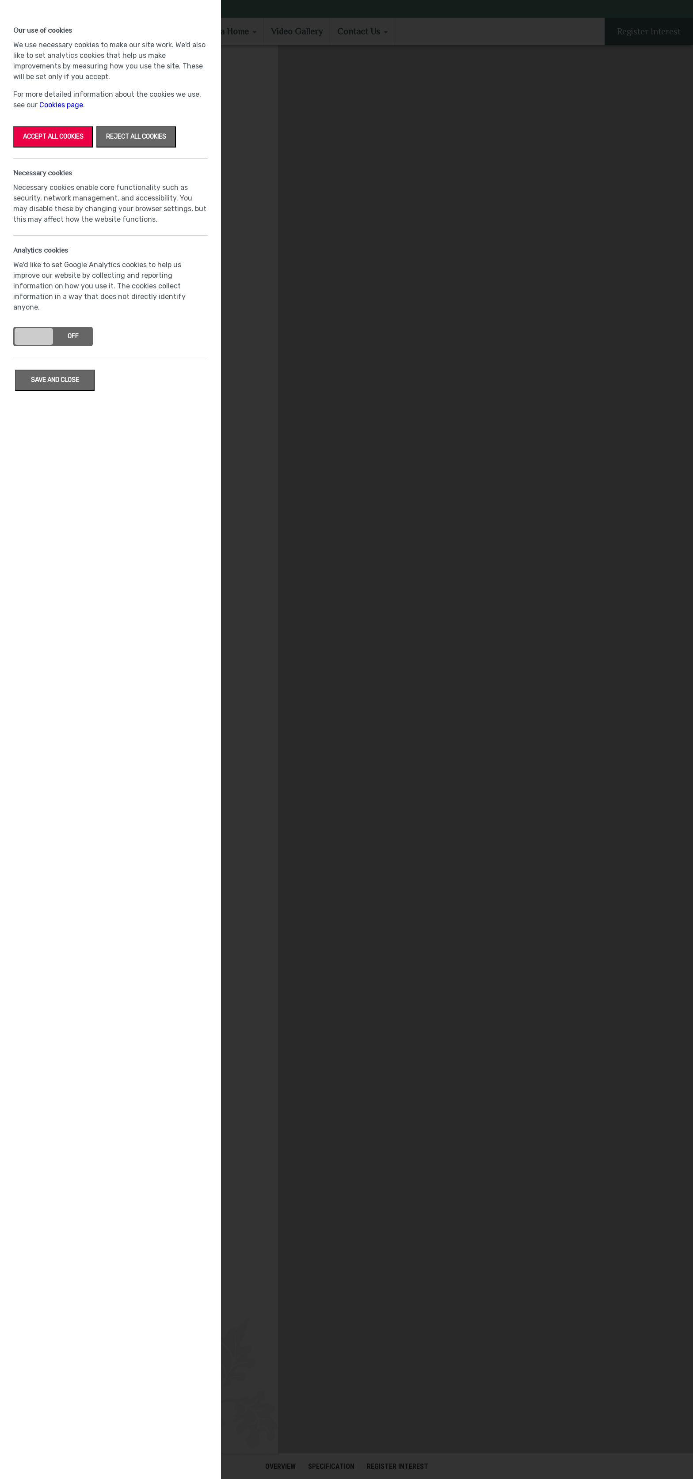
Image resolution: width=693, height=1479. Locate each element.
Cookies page (61, 105)
